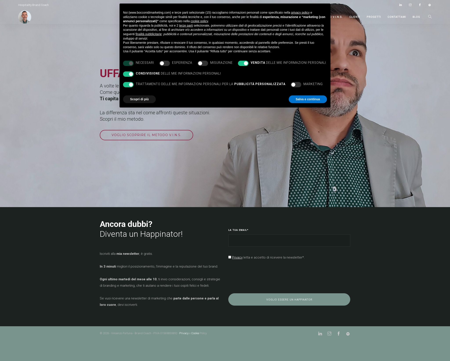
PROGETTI (374, 16)
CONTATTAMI (397, 16)
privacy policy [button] (300, 12)
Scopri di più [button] (139, 99)
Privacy (184, 333)
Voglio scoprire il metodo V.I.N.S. (146, 135)
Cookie (195, 333)
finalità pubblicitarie (149, 34)
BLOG (416, 16)
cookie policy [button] (199, 21)
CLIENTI (354, 16)
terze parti (186, 25)
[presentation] (261, 277)
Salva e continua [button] (308, 99)
